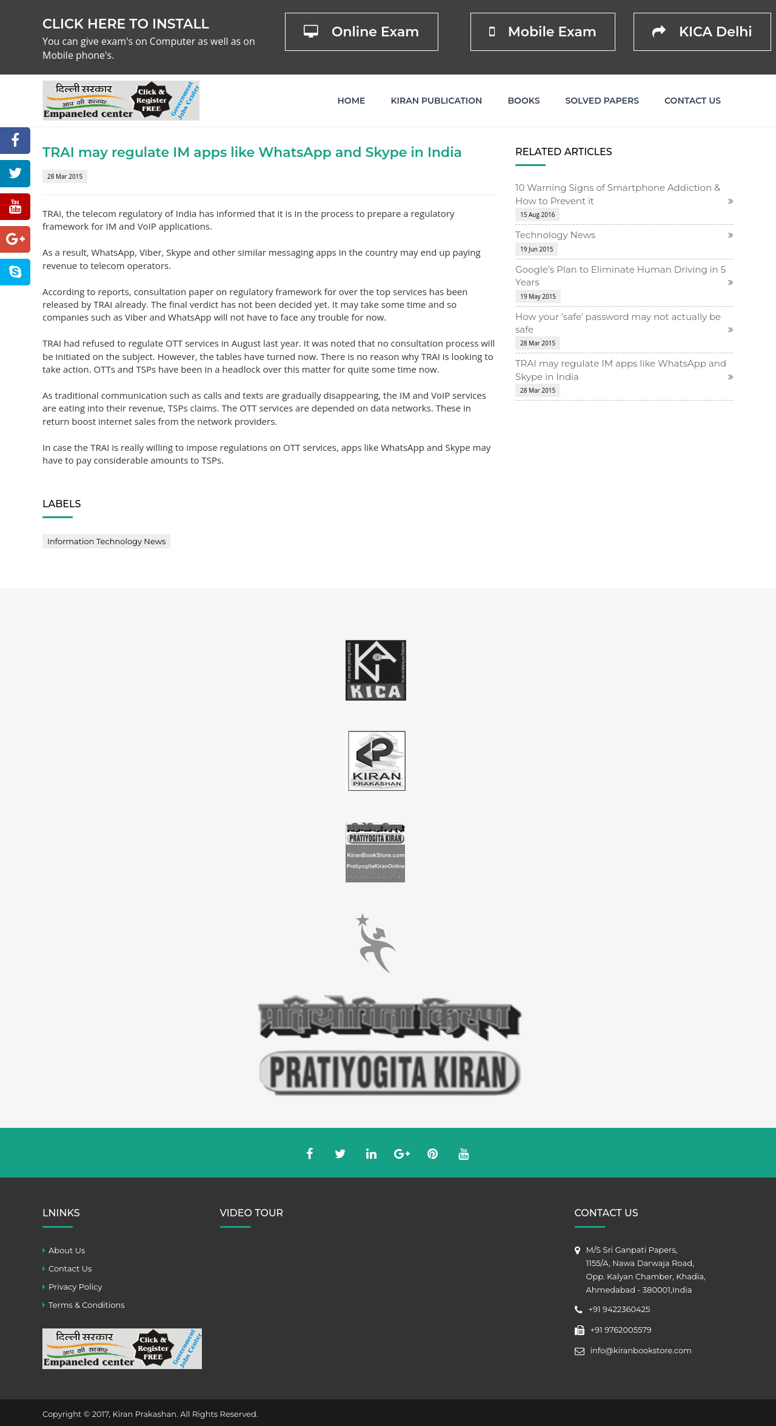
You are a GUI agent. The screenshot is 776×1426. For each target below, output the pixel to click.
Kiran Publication (436, 100)
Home (352, 100)
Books (523, 100)
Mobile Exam (543, 32)
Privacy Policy (75, 1286)
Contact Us (692, 100)
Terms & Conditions (86, 1305)
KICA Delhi (702, 32)
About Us (66, 1250)
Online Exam (362, 32)
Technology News (555, 235)
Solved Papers (602, 100)
